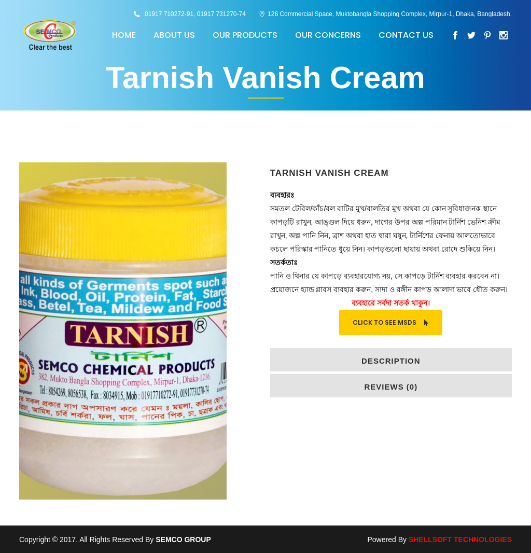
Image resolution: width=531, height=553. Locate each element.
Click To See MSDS (391, 322)
